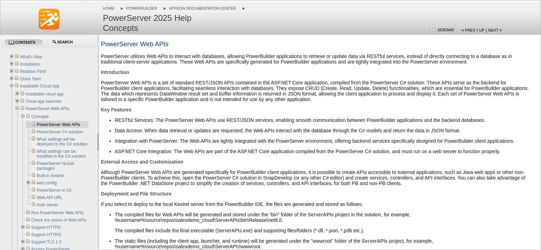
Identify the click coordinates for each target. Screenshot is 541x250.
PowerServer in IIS (54, 190)
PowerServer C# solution (60, 132)
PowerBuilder (141, 8)
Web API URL (50, 197)
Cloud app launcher (44, 101)
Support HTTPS (46, 227)
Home (108, 8)
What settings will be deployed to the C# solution (62, 142)
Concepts (40, 116)
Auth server (47, 204)
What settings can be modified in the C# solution (61, 154)
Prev (470, 30)
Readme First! (33, 71)
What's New (31, 57)
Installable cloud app (45, 94)
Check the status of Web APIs (59, 220)
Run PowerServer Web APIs (57, 212)
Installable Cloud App (39, 86)
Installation (30, 64)
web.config (47, 183)
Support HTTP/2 (46, 234)
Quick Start (30, 78)
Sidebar (445, 30)
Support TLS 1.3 (46, 242)
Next (493, 30)
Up (481, 30)
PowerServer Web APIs (47, 108)
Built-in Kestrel (50, 175)
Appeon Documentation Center (202, 8)
